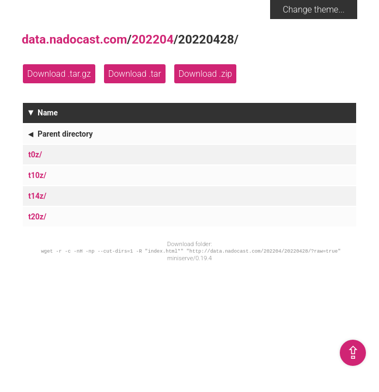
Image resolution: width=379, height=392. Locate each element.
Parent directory (65, 134)
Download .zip (205, 74)
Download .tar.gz (59, 74)
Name (48, 112)
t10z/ (37, 175)
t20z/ (37, 216)
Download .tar (134, 74)
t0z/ (35, 154)
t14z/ (37, 196)
